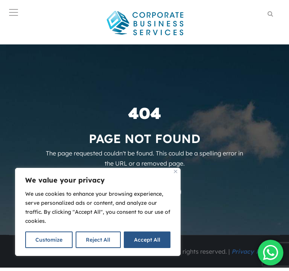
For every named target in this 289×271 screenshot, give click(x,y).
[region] (98, 212)
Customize (48, 239)
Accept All (147, 239)
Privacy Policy (252, 251)
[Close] (175, 171)
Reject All (98, 239)
